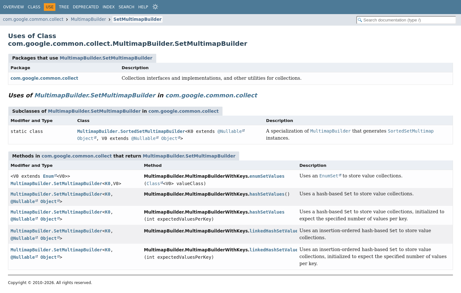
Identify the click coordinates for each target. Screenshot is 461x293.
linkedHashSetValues (275, 230)
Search (126, 7)
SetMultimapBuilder (137, 19)
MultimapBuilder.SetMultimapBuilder (106, 58)
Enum (48, 176)
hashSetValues (267, 194)
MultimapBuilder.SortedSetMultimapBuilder (131, 131)
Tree (64, 7)
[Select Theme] (155, 7)
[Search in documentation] (406, 20)
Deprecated (86, 7)
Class (34, 7)
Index (108, 7)
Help (143, 7)
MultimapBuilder (88, 19)
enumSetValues (267, 176)
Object (85, 138)
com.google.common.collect (33, 19)
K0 (107, 183)
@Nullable (230, 131)
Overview (13, 7)
